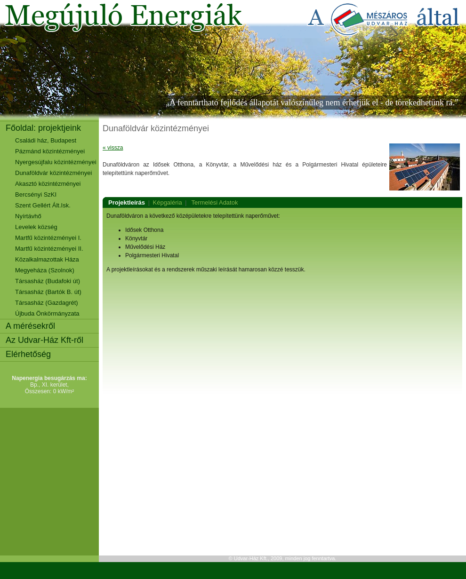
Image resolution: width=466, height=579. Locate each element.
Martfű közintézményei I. (48, 237)
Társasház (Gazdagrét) (46, 302)
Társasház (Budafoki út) (47, 281)
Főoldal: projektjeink (43, 128)
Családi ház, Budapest (45, 140)
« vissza (113, 147)
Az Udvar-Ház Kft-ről (44, 340)
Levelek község (36, 226)
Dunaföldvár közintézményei (53, 172)
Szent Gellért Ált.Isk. (43, 205)
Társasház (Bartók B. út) (48, 291)
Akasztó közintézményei (47, 183)
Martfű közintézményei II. (49, 248)
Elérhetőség (28, 354)
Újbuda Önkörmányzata (47, 313)
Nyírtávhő (28, 216)
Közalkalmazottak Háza (47, 259)
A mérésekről (30, 326)
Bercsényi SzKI (35, 194)
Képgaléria (167, 202)
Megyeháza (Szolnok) (44, 270)
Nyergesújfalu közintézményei (55, 162)
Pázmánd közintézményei (50, 151)
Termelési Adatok (214, 202)
